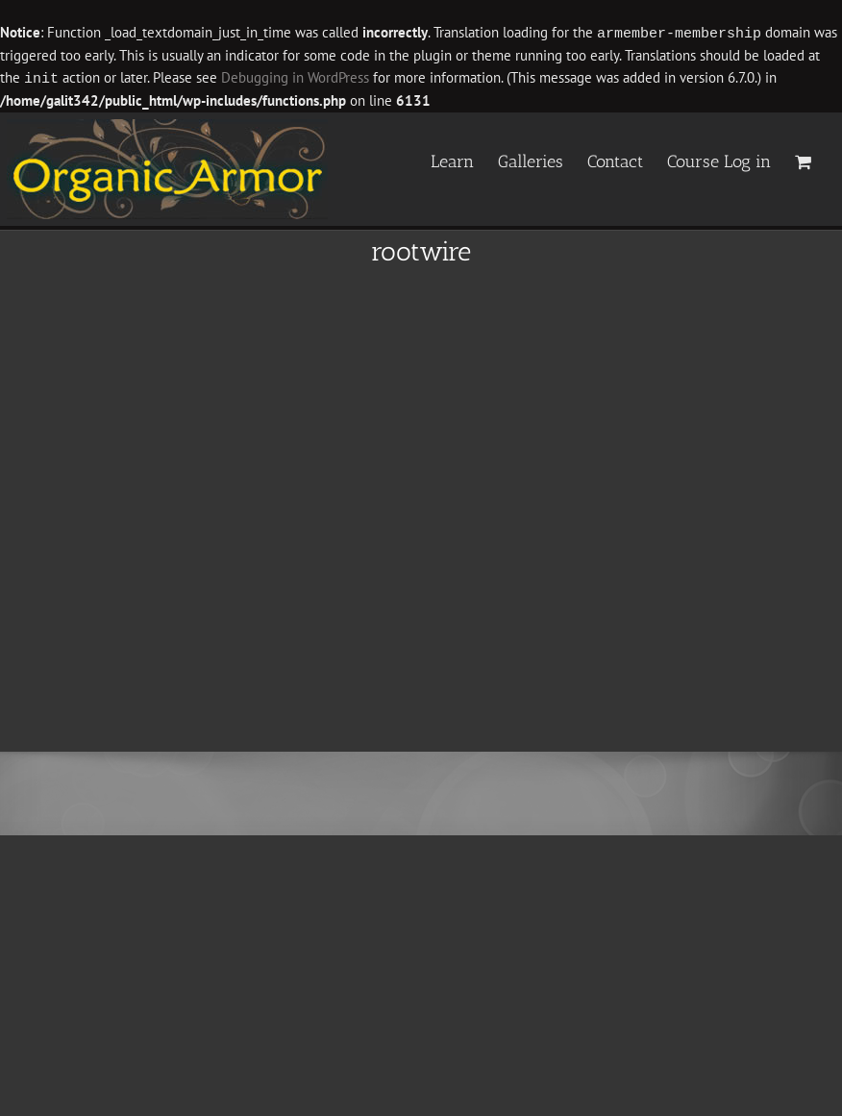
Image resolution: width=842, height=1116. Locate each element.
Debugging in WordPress (295, 77)
